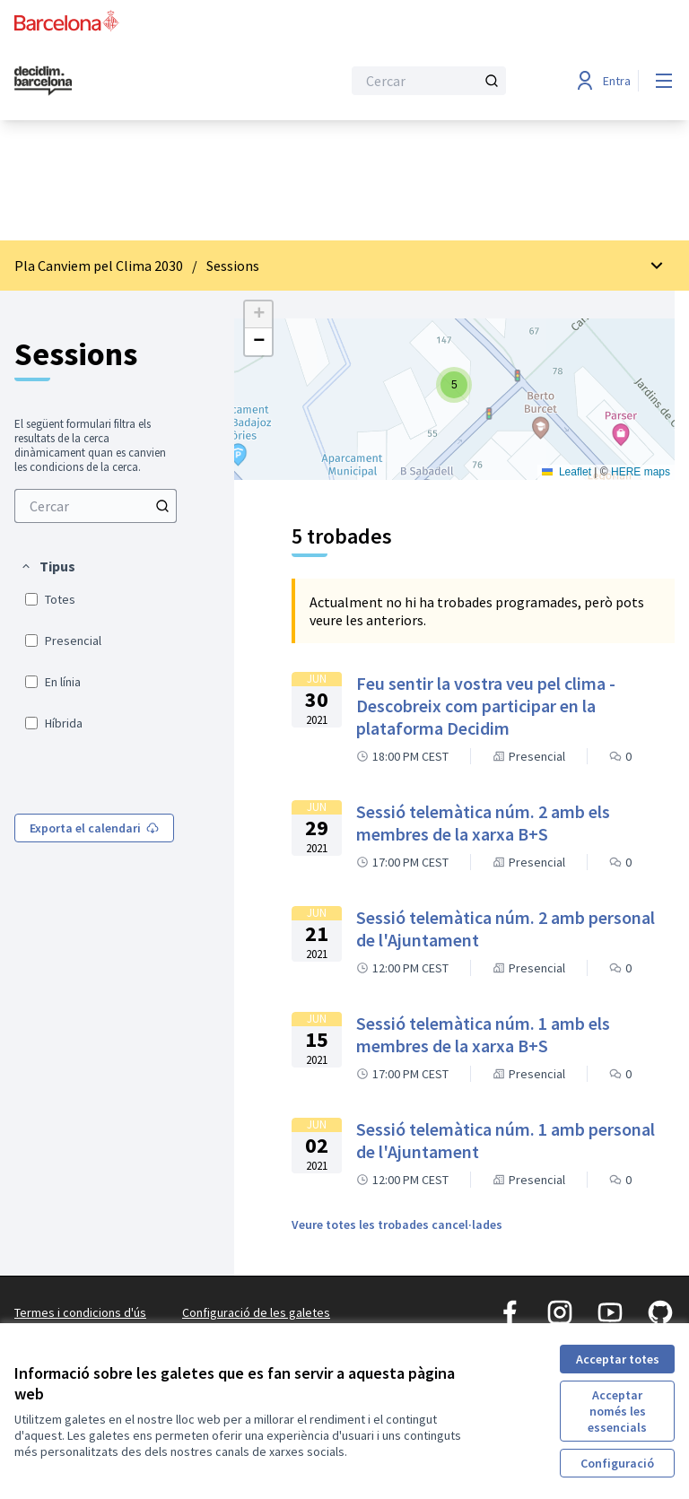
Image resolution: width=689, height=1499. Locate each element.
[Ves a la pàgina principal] (133, 80)
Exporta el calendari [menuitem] (94, 828)
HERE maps (640, 472)
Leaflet (566, 472)
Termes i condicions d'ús (80, 1312)
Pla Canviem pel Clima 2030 (98, 266)
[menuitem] (95, 506)
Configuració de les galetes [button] (256, 1312)
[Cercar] (429, 80)
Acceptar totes (617, 1359)
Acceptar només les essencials (617, 1411)
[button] (47, 566)
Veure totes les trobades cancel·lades (397, 1224)
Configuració (617, 1463)
